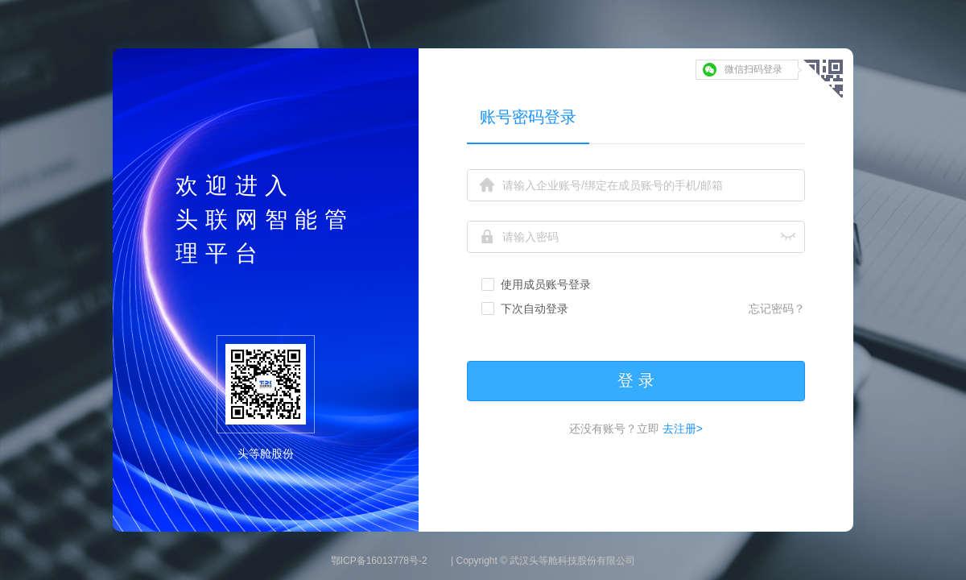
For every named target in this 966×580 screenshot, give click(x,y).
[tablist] (636, 116)
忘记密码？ (777, 308)
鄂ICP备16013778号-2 (379, 560)
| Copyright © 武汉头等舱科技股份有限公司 (543, 560)
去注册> (681, 428)
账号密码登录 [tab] (528, 117)
